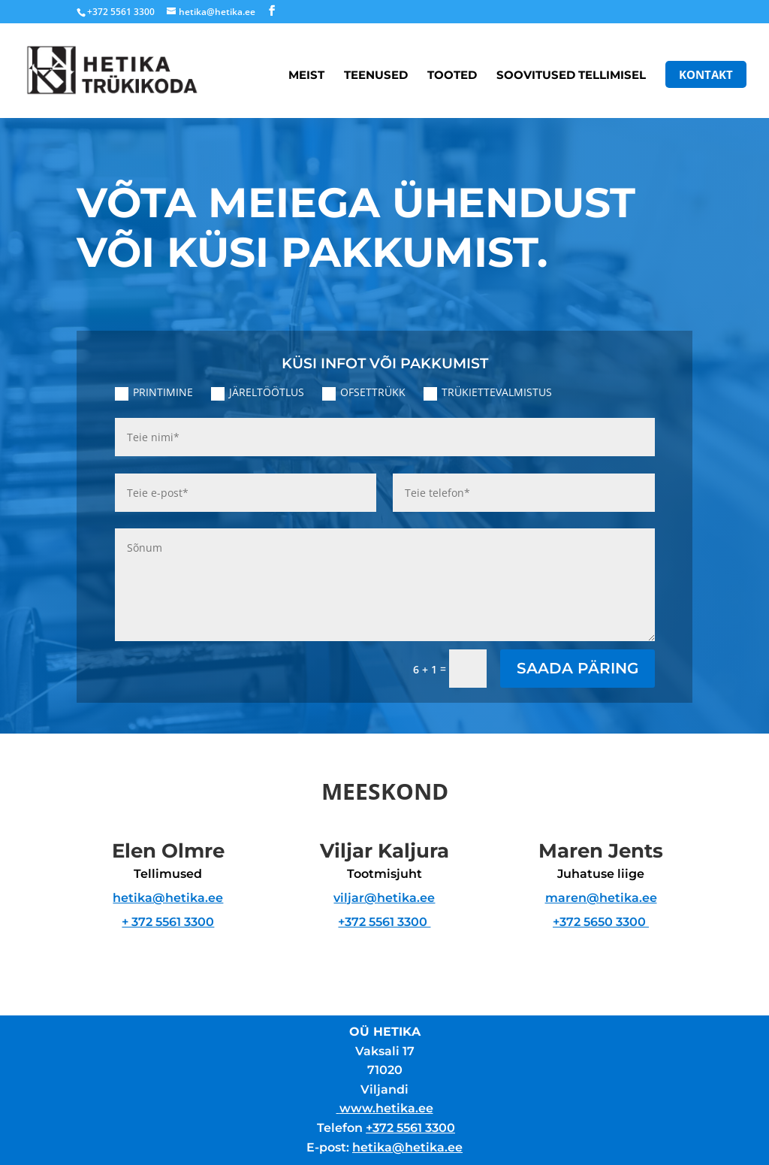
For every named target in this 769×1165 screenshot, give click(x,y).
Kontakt (706, 74)
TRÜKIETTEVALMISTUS (488, 392)
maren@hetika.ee (601, 898)
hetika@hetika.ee (168, 898)
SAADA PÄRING (577, 668)
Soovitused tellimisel (571, 76)
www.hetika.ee (386, 1108)
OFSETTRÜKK (364, 392)
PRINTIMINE (154, 392)
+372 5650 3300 (601, 922)
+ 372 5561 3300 (168, 922)
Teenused (376, 76)
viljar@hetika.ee (384, 898)
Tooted (452, 76)
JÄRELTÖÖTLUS (257, 392)
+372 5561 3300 (384, 922)
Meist (306, 76)
